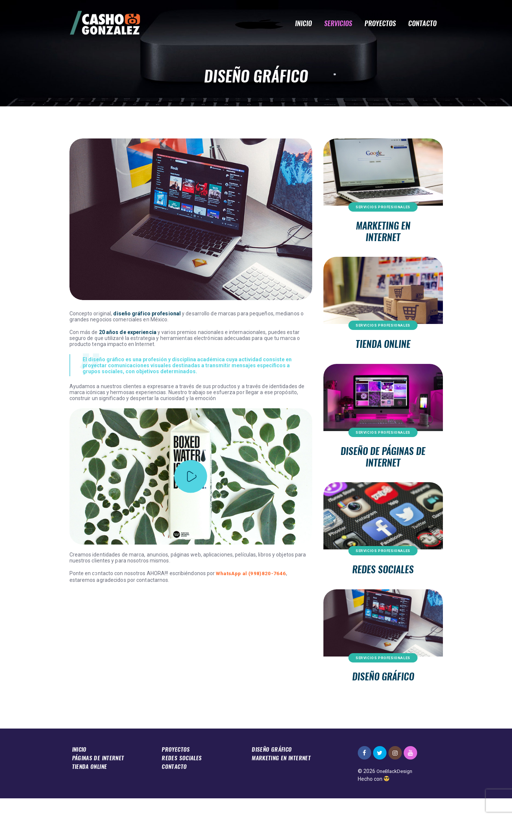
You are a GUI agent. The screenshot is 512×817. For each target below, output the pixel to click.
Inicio (80, 768)
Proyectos (176, 768)
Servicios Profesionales (383, 207)
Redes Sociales (383, 585)
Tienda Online (383, 351)
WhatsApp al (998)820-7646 (250, 573)
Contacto (174, 784)
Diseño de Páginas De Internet (383, 468)
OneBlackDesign (395, 790)
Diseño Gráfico (383, 694)
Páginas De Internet (98, 776)
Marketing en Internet (383, 234)
